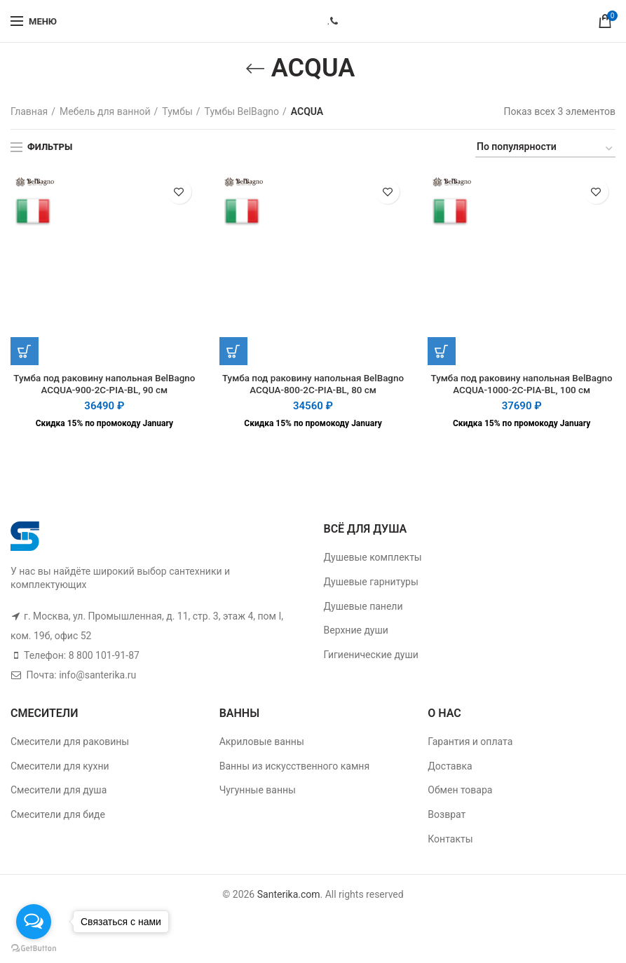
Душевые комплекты (373, 558)
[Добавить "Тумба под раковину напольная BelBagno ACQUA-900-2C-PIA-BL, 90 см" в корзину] (25, 351)
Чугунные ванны (257, 791)
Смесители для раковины (70, 743)
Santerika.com (288, 895)
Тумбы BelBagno (242, 111)
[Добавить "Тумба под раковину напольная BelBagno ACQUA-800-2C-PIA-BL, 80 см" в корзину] (233, 351)
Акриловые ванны (261, 743)
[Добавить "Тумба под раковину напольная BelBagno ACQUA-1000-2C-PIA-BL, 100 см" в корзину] (442, 351)
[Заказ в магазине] (545, 149)
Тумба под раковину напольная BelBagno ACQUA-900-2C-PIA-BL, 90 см (104, 385)
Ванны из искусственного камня (294, 767)
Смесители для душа (59, 791)
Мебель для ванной (105, 111)
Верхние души (356, 631)
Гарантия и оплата (470, 743)
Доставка (450, 767)
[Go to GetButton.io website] (33, 948)
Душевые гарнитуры (371, 583)
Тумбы (177, 111)
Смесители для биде (58, 815)
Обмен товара (460, 791)
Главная (29, 111)
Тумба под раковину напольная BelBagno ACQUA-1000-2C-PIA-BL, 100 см (521, 391)
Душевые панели (363, 607)
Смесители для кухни (60, 767)
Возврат (446, 815)
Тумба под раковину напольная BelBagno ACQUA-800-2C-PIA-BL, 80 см (312, 385)
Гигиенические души (371, 656)
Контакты (450, 839)
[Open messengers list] (33, 921)
